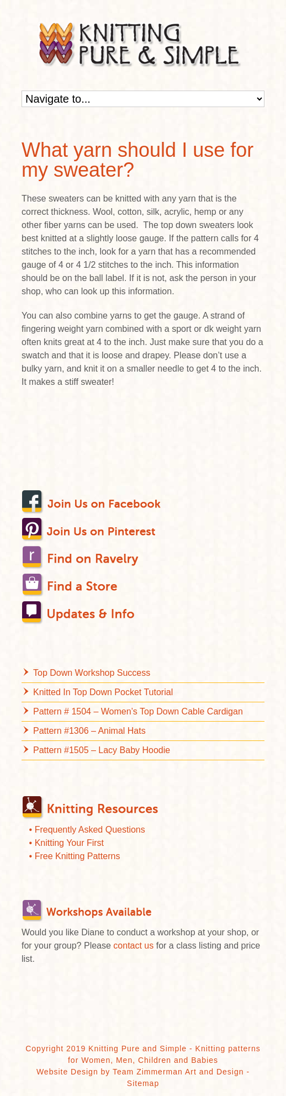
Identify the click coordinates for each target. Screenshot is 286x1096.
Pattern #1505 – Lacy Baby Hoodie (101, 750)
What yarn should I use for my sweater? (137, 160)
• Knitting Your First (66, 843)
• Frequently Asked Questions (87, 829)
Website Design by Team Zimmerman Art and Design (140, 1071)
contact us (133, 945)
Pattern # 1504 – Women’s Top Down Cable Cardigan (138, 711)
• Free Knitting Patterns (74, 856)
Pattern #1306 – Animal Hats (89, 730)
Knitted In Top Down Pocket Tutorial (103, 692)
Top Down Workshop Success (91, 672)
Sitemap (143, 1083)
